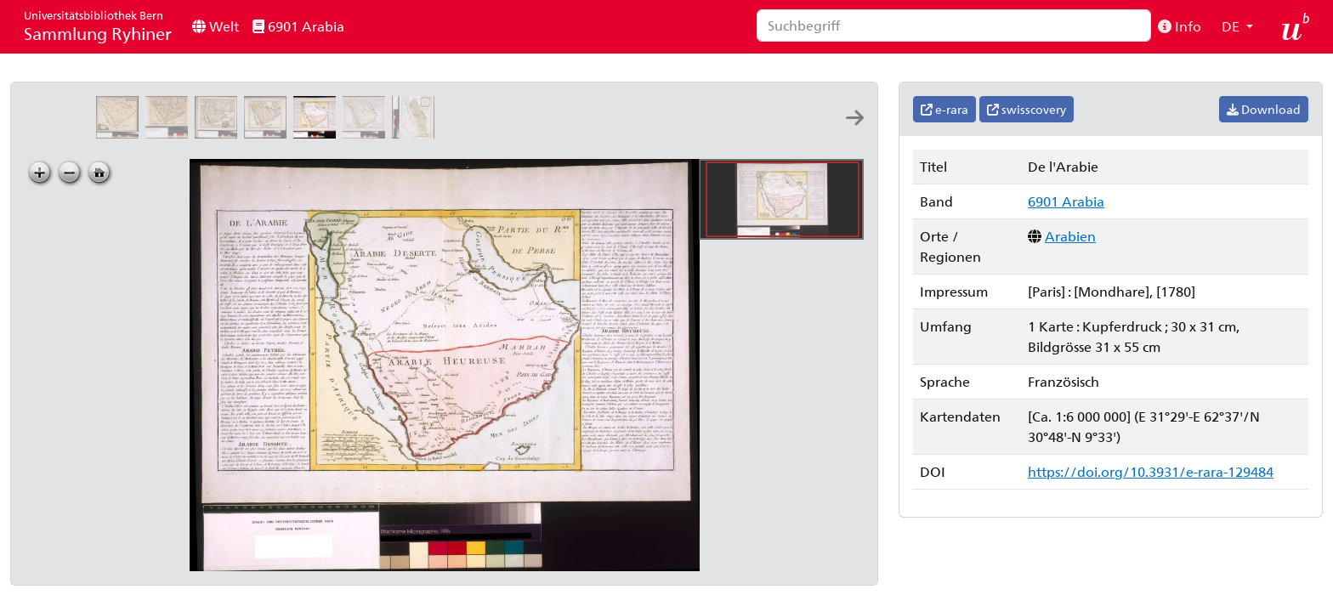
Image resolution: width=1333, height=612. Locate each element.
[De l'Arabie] (318, 133)
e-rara (944, 109)
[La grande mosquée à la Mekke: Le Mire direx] (712, 133)
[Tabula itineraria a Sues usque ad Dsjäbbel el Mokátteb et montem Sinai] (663, 133)
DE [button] (1232, 26)
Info (1179, 26)
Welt (215, 26)
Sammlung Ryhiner (98, 26)
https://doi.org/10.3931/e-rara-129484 (1150, 471)
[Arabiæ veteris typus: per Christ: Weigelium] (268, 133)
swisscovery (1026, 109)
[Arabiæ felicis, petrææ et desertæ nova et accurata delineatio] (120, 133)
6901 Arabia (298, 26)
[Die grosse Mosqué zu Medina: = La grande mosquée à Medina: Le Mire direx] (761, 133)
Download (1264, 109)
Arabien (1070, 236)
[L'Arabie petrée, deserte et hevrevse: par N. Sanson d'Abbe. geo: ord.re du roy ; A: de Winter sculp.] (170, 133)
